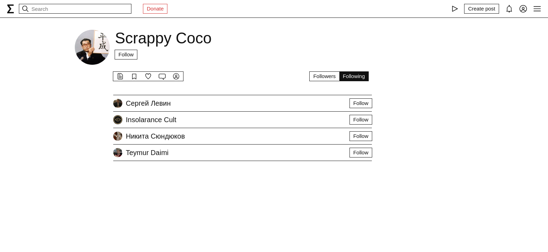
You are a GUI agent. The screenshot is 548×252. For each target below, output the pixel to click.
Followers (324, 76)
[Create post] (481, 8)
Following (354, 76)
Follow (126, 54)
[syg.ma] (10, 8)
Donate (155, 9)
